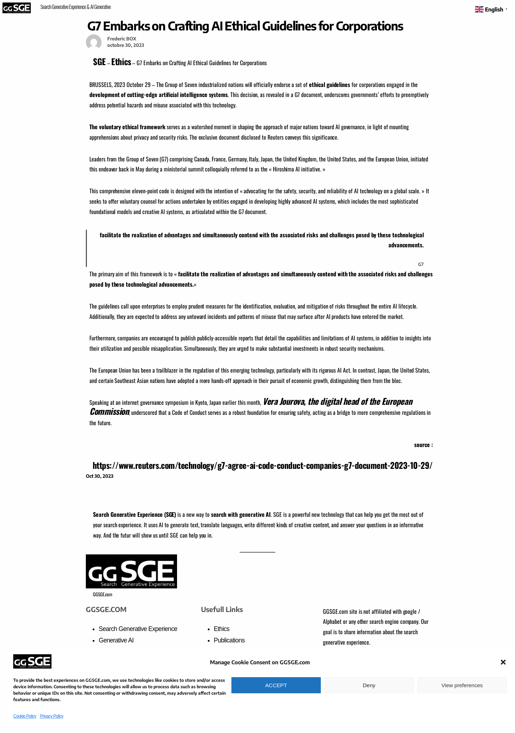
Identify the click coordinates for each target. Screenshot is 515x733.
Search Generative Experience (138, 628)
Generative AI (116, 640)
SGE (99, 61)
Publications (229, 640)
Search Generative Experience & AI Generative (75, 6)
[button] (503, 662)
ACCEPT (276, 685)
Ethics (121, 61)
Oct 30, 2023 (99, 476)
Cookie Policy (24, 716)
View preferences (462, 685)
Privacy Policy (51, 716)
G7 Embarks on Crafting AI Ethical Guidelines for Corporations (245, 25)
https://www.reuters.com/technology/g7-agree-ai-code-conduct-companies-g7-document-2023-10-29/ (263, 465)
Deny (369, 685)
